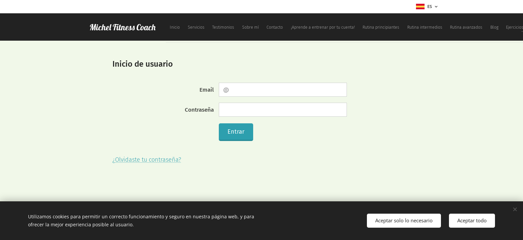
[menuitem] (245, 27)
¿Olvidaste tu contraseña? (146, 159)
